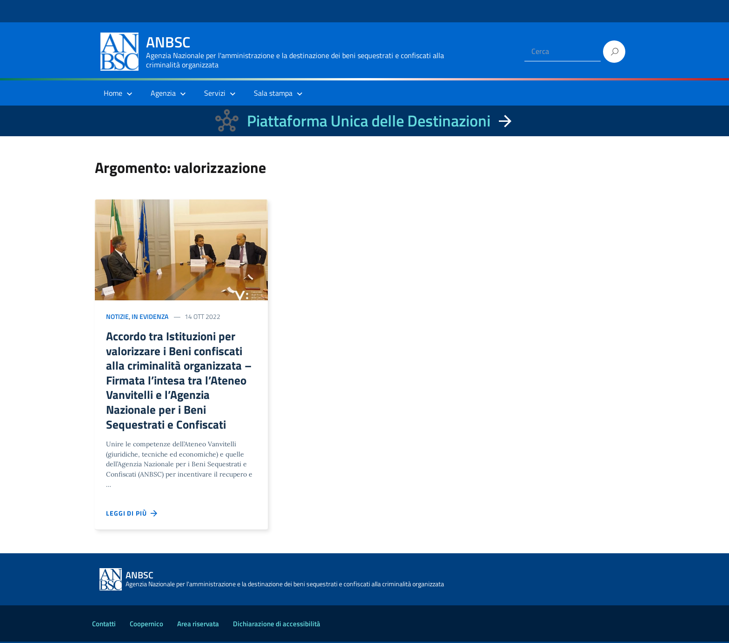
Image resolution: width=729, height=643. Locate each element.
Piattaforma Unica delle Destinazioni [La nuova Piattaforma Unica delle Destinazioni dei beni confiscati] (368, 121)
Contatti (104, 625)
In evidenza (150, 316)
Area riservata (198, 625)
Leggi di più (132, 515)
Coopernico (146, 625)
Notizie (117, 316)
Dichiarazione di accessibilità (276, 625)
